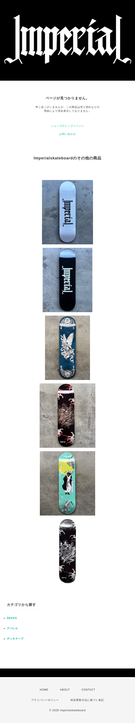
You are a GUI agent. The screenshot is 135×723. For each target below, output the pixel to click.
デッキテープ (15, 638)
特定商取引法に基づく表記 (87, 700)
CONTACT (88, 689)
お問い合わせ (67, 134)
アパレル (12, 628)
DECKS (12, 618)
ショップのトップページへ (67, 125)
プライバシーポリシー (45, 700)
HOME (44, 689)
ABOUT (65, 689)
